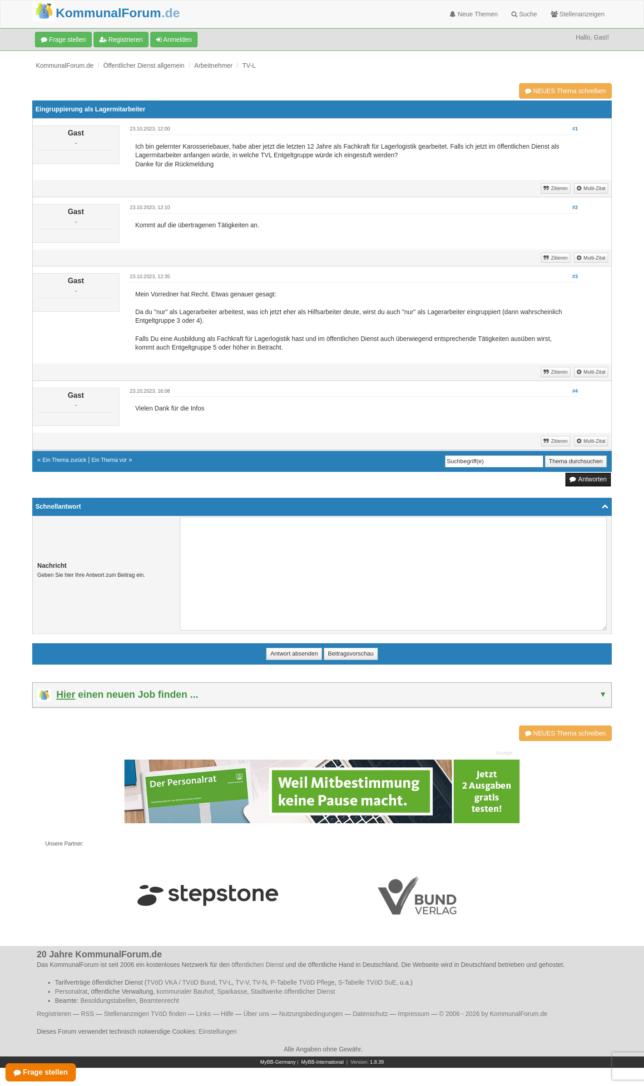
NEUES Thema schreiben (565, 91)
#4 (575, 391)
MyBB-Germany (278, 1062)
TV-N (260, 982)
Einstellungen (217, 1031)
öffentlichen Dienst (258, 964)
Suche (524, 14)
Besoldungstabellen (108, 1000)
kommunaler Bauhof (185, 991)
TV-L (249, 65)
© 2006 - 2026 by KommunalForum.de (493, 1013)
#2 (575, 207)
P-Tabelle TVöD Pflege (302, 982)
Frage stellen (63, 39)
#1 (575, 128)
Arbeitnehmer (213, 65)
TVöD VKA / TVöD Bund (181, 982)
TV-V (242, 982)
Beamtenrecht (159, 1000)
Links (203, 1013)
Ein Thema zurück (65, 460)
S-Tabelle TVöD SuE (367, 982)
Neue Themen (474, 14)
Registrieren (121, 39)
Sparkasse (232, 991)
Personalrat (71, 991)
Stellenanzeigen (578, 14)
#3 (575, 276)
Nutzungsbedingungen (310, 1013)
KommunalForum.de (65, 65)
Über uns (256, 1013)
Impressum (413, 1013)
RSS (87, 1013)
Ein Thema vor (109, 460)
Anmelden (174, 39)
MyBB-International (322, 1062)
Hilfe (227, 1013)
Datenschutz (370, 1013)
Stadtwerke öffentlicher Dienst (293, 991)
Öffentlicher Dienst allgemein (143, 65)
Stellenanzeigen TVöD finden (145, 1013)
